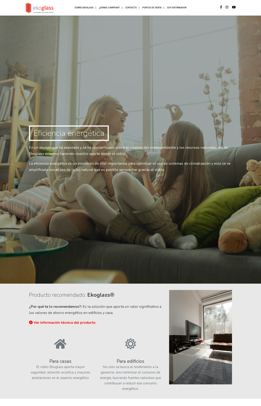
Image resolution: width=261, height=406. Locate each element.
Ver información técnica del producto (62, 322)
